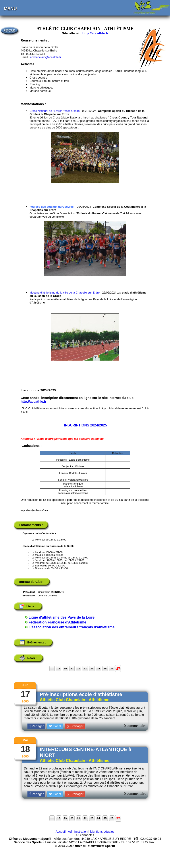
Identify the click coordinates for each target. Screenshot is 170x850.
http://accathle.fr (95, 33)
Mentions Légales (102, 831)
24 (98, 668)
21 (78, 668)
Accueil (61, 831)
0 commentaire (135, 726)
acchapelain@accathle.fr (45, 57)
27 (118, 668)
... (52, 668)
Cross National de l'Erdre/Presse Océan (54, 110)
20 (72, 668)
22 (85, 668)
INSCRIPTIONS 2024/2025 (85, 425)
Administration (78, 831)
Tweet (55, 726)
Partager (36, 726)
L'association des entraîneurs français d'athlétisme (71, 627)
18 (58, 668)
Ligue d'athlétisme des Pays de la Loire (62, 617)
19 (65, 668)
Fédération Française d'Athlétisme (57, 622)
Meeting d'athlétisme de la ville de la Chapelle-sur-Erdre (64, 292)
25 (105, 668)
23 (92, 668)
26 (111, 668)
